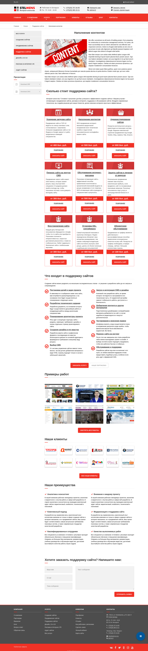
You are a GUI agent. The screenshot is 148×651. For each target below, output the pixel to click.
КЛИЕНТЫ (75, 17)
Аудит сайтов (21, 70)
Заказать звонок (119, 8)
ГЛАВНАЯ (17, 17)
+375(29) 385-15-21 (73, 10)
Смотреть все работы (89, 427)
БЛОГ (101, 17)
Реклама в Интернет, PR (25, 64)
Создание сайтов (23, 40)
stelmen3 (92, 10)
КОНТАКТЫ (113, 17)
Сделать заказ (81, 624)
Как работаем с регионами (85, 621)
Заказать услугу (80, 363)
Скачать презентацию (121, 10)
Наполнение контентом (89, 119)
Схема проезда (112, 614)
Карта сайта (80, 630)
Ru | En (16, 2)
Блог (15, 621)
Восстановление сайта (58, 225)
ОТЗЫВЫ (89, 17)
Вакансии (17, 618)
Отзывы (78, 618)
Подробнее (58, 150)
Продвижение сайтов (24, 46)
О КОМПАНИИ (32, 17)
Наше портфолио (99, 363)
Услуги (26, 26)
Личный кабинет (128, 2)
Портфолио (80, 612)
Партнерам (18, 615)
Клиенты (79, 615)
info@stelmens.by (113, 633)
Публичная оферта (20, 643)
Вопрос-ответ (18, 624)
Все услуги (20, 33)
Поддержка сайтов (38, 26)
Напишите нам (95, 8)
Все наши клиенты (89, 472)
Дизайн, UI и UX (22, 58)
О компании (18, 612)
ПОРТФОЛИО (60, 17)
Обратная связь (19, 627)
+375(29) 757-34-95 (73, 8)
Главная (16, 26)
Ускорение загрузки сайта (58, 119)
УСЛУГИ (47, 17)
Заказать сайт (58, 155)
